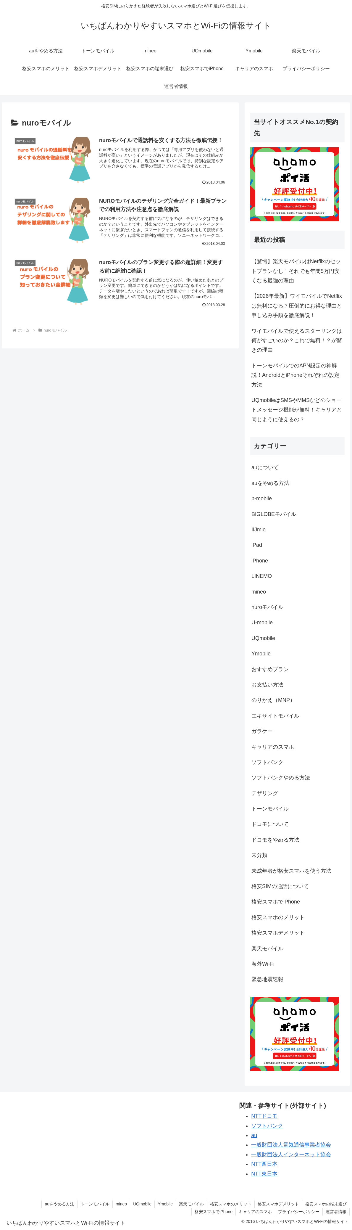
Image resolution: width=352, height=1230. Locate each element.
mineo (121, 1204)
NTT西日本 (264, 1164)
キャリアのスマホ (255, 1211)
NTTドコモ (264, 1116)
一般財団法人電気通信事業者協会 (291, 1145)
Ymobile (165, 1204)
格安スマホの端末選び (326, 1204)
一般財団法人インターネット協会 (291, 1154)
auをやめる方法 (59, 1204)
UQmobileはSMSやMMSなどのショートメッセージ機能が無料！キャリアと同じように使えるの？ (296, 409)
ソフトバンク (267, 1126)
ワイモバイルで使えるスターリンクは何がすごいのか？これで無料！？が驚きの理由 (296, 340)
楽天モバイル (191, 1204)
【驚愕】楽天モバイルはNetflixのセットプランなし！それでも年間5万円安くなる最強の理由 (296, 271)
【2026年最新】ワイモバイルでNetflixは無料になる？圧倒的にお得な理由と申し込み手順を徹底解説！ (296, 305)
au (254, 1135)
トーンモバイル (94, 1204)
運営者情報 (336, 1211)
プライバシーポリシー (298, 1211)
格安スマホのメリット (230, 1204)
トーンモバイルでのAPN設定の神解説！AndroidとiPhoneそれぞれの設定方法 (295, 375)
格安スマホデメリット (278, 1204)
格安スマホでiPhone (213, 1211)
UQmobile (142, 1204)
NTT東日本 (264, 1174)
